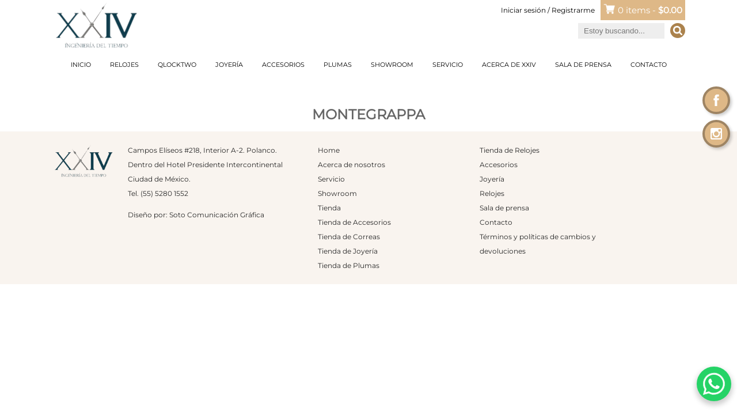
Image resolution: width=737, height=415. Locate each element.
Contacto (648, 65)
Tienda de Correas (349, 236)
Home (329, 150)
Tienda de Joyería (348, 251)
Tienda (329, 207)
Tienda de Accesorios (354, 222)
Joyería (229, 65)
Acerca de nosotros (351, 164)
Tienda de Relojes (510, 150)
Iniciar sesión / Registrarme (548, 10)
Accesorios (283, 65)
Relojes (124, 65)
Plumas (338, 65)
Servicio (447, 65)
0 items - (650, 10)
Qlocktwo (177, 65)
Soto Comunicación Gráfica (216, 214)
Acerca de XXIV (509, 65)
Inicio (81, 65)
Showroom (392, 65)
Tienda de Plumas (348, 265)
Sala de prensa (583, 65)
